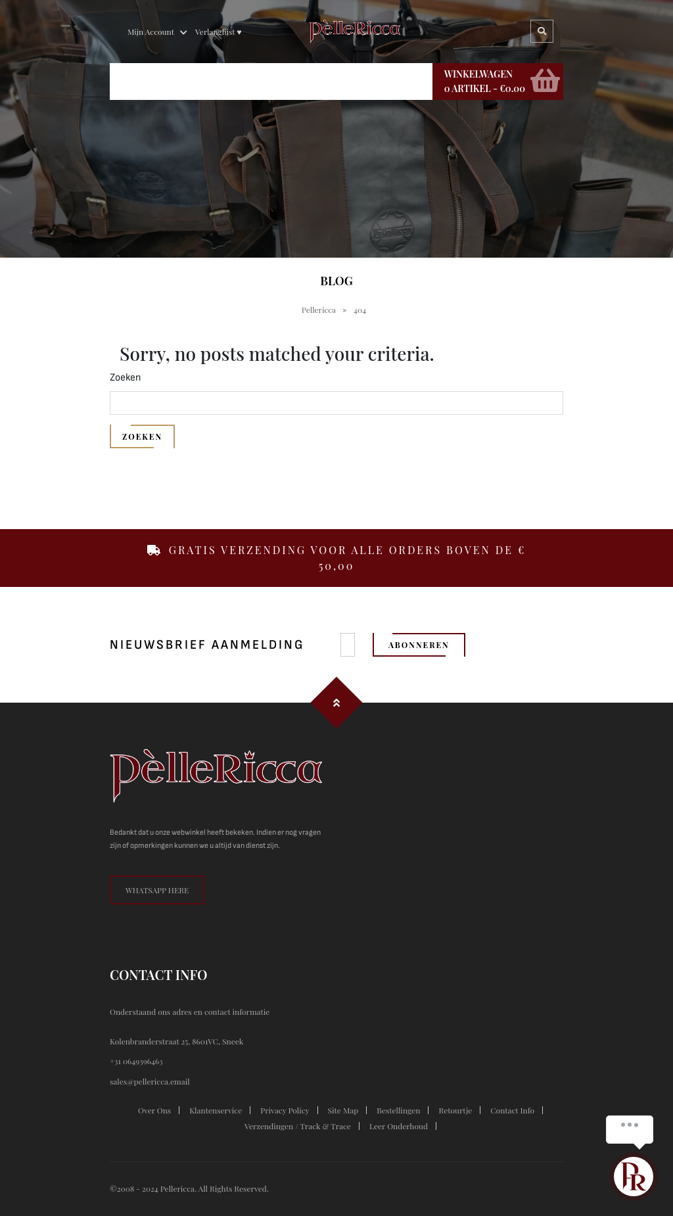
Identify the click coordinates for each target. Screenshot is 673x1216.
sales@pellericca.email (150, 1081)
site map (343, 1110)
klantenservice (215, 1110)
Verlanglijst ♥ (218, 31)
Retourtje (455, 1110)
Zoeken (125, 377)
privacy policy (284, 1110)
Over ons (154, 1110)
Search (542, 31)
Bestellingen (398, 1110)
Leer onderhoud (398, 1126)
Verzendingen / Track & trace (297, 1126)
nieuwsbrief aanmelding (207, 644)
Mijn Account (151, 31)
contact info (512, 1110)
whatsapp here (157, 890)
